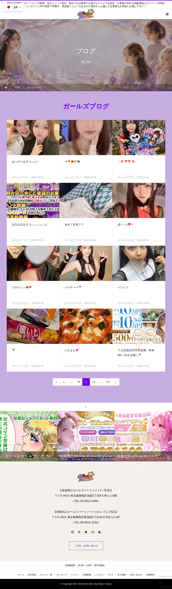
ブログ (110, 575)
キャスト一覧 (46, 575)
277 (108, 382)
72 (93, 382)
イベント (75, 575)
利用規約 (150, 575)
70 (78, 382)
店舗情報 (87, 575)
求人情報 (121, 575)
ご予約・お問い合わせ (86, 545)
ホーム (21, 575)
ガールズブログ (20, 177)
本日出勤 (32, 575)
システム (99, 575)
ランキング (61, 575)
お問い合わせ (136, 575)
